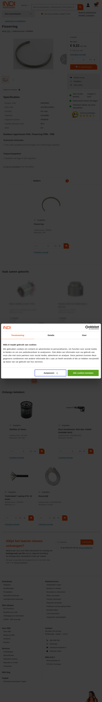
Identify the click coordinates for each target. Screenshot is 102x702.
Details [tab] (51, 335)
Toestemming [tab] (17, 335)
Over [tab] (84, 335)
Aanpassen (51, 373)
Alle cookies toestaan (83, 373)
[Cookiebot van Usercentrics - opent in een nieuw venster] (87, 328)
